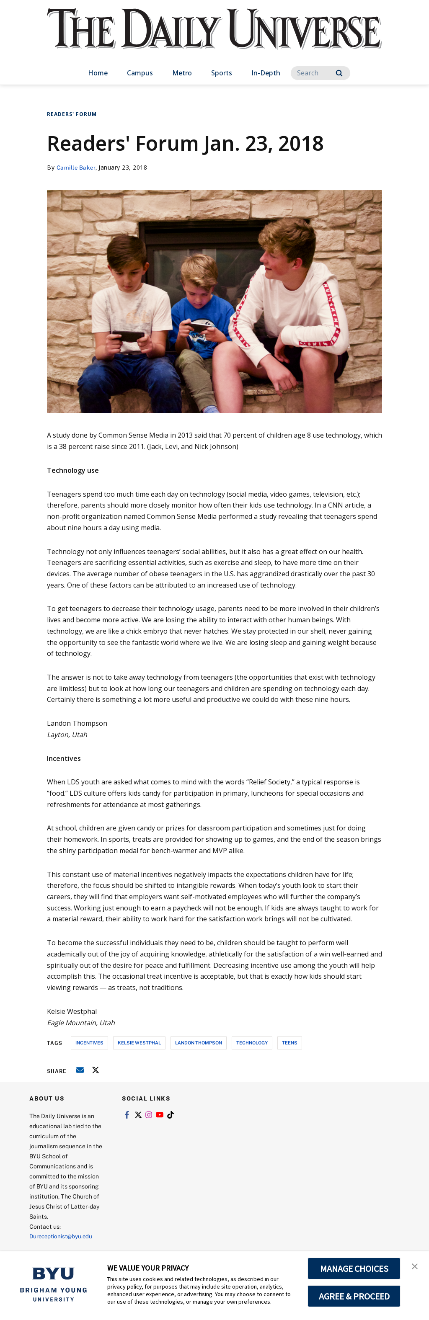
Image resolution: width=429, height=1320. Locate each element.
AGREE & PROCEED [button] (354, 1296)
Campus (140, 72)
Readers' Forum (72, 114)
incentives (89, 1042)
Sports (221, 72)
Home (98, 72)
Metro (182, 72)
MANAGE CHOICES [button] (354, 1268)
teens (289, 1042)
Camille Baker (77, 167)
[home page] (214, 37)
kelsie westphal (139, 1042)
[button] (415, 1266)
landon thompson (198, 1042)
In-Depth (265, 72)
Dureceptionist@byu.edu (63, 1236)
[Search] (320, 73)
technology (252, 1042)
